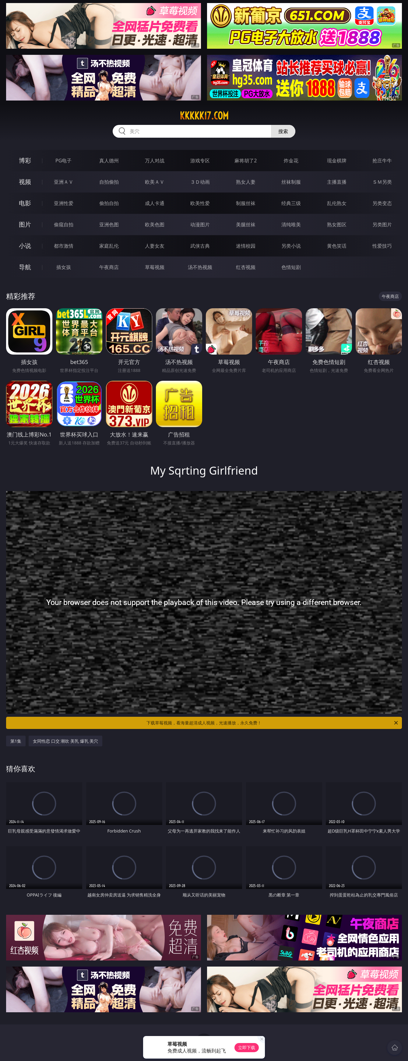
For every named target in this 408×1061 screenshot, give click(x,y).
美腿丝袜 (245, 224)
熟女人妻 (245, 182)
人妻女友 (154, 245)
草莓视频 (154, 267)
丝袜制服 (291, 182)
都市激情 (63, 245)
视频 (25, 182)
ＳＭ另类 (382, 182)
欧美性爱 (200, 203)
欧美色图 (154, 224)
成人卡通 (154, 203)
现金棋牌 (336, 160)
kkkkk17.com (204, 116)
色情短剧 (291, 267)
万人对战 (154, 160)
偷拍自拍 (109, 203)
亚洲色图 (109, 224)
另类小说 (291, 245)
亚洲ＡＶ (63, 182)
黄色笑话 (336, 245)
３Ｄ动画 (200, 182)
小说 (25, 246)
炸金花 (291, 160)
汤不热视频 (200, 267)
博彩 (25, 160)
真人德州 (109, 160)
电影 (25, 203)
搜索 (283, 131)
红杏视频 (245, 267)
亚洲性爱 (63, 203)
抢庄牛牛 (382, 160)
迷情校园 (245, 245)
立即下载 (246, 1047)
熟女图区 (336, 224)
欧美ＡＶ (154, 182)
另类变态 (382, 203)
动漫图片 (200, 224)
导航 (25, 267)
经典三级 (291, 203)
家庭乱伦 (109, 245)
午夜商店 (109, 267)
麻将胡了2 (245, 160)
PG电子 (63, 160)
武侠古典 (200, 245)
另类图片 (382, 224)
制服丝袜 (245, 203)
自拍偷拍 (109, 182)
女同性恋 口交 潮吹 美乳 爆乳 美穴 (65, 741)
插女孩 (63, 267)
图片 (25, 224)
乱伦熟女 (336, 203)
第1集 (15, 741)
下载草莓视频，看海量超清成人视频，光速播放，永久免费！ (272, 723)
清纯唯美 (291, 224)
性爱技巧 (382, 245)
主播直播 (336, 182)
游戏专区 (200, 160)
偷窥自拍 (63, 224)
